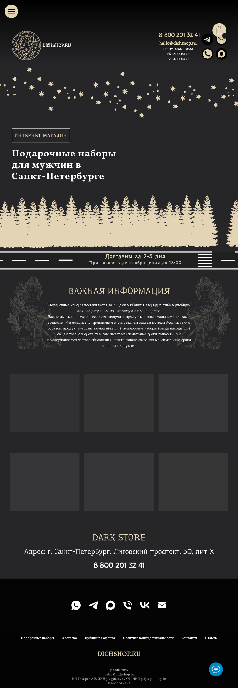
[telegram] (93, 605)
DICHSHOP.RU (56, 45)
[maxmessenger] (110, 605)
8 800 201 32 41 (179, 35)
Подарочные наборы (37, 638)
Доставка (69, 638)
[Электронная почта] (162, 605)
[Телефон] (127, 605)
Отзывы (211, 638)
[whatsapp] (76, 605)
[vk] (145, 605)
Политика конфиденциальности (148, 638)
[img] (221, 54)
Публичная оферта (100, 638)
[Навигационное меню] (11, 11)
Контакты (189, 638)
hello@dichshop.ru (178, 43)
